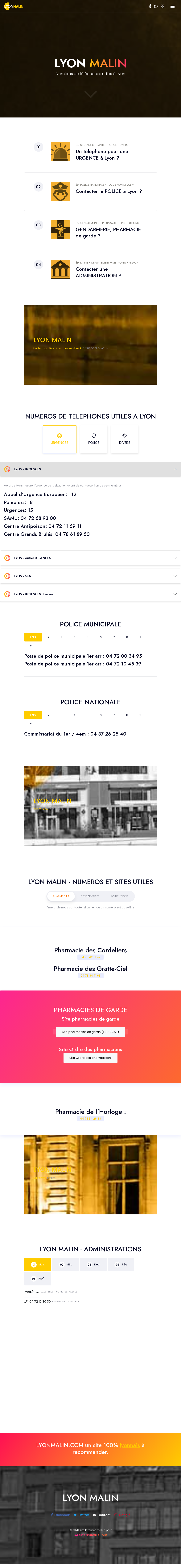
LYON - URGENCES (22, 469)
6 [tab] (101, 637)
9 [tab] (140, 637)
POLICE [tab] (93, 439)
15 (30, 510)
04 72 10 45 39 (123, 663)
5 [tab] (87, 637)
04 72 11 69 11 (64, 526)
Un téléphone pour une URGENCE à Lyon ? (102, 154)
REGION (133, 262)
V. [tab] (31, 646)
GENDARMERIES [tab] (89, 896)
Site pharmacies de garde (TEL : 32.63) (90, 1032)
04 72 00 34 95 (124, 656)
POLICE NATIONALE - (91, 185)
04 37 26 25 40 (108, 733)
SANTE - (102, 145)
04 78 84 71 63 (91, 976)
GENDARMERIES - (89, 223)
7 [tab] (114, 637)
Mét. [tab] (65, 1265)
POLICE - (114, 145)
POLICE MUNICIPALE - (120, 185)
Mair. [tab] (38, 1265)
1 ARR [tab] (33, 637)
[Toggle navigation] (172, 6)
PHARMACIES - (111, 223)
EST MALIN (56, 809)
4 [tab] (75, 637)
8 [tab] (127, 637)
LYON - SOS (17, 576)
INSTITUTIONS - (131, 223)
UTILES (51, 1178)
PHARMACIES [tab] (61, 896)
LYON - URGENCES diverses (28, 594)
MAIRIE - (83, 262)
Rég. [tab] (121, 1265)
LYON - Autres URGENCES (27, 558)
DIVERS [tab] (124, 439)
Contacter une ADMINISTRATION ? (98, 272)
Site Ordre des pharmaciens (90, 1058)
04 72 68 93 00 (38, 518)
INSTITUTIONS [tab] (119, 896)
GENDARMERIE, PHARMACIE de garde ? (108, 233)
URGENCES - (86, 145)
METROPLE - (121, 262)
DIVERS (124, 145)
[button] (162, 6)
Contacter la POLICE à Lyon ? (109, 191)
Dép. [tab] (93, 1265)
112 (72, 494)
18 (30, 502)
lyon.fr (31, 1291)
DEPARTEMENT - (102, 262)
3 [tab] (61, 637)
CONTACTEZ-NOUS (95, 348)
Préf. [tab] (37, 1279)
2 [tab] (48, 637)
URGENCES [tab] (59, 439)
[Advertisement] (90, 1380)
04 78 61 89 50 (72, 534)
